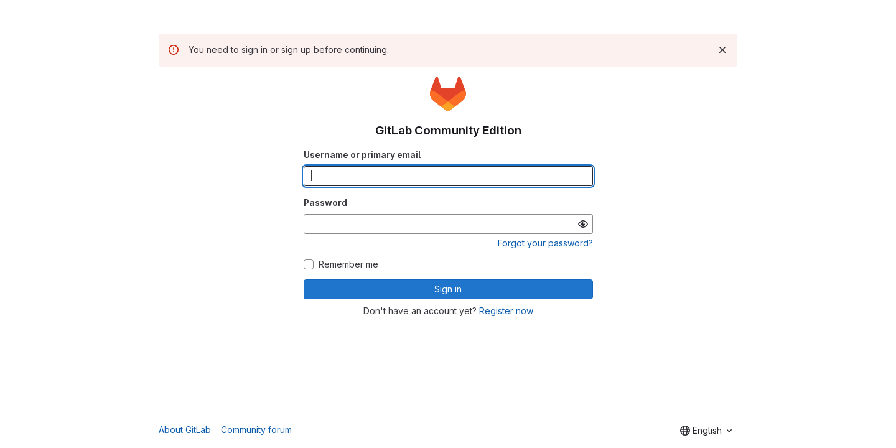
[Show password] (583, 224)
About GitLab (185, 429)
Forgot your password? (545, 243)
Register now (506, 311)
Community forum (256, 429)
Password (325, 202)
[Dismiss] (722, 49)
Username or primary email (362, 154)
